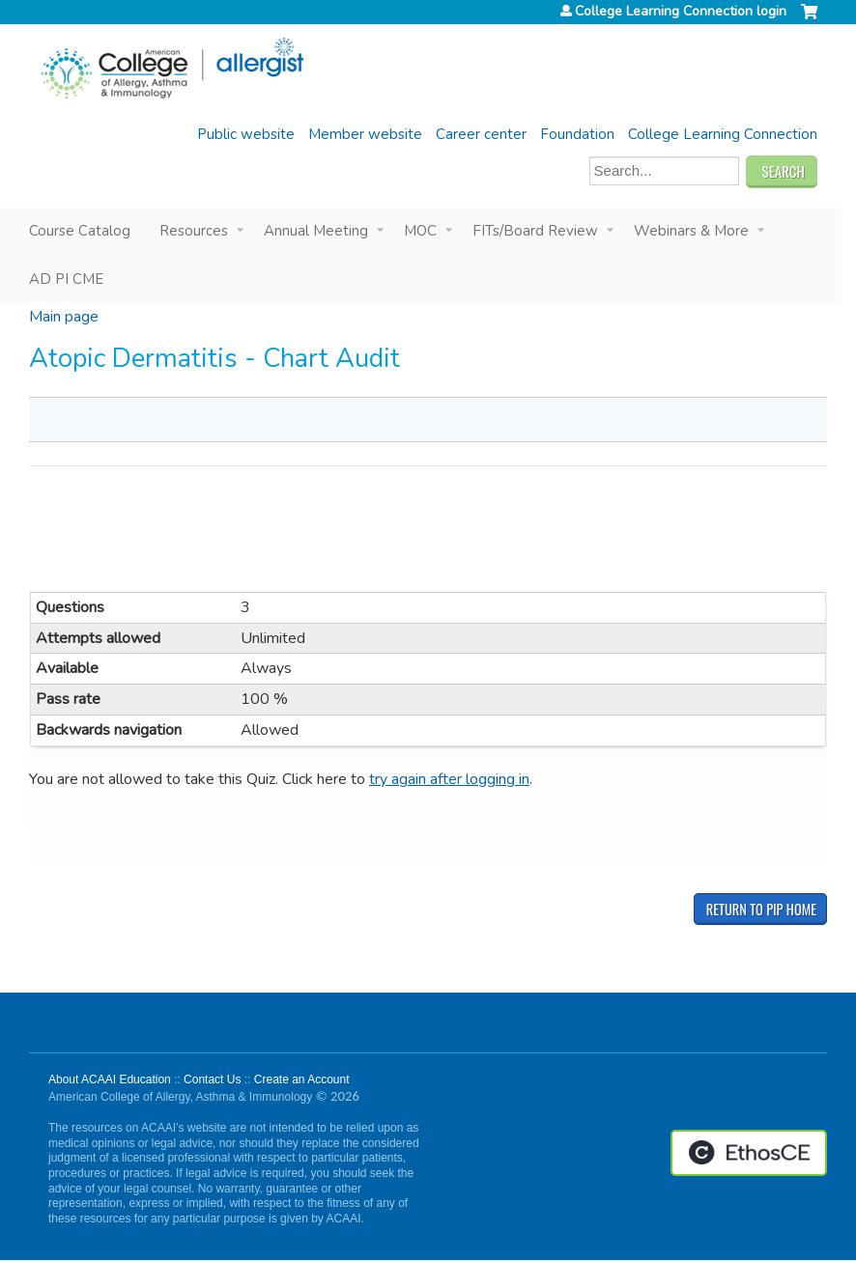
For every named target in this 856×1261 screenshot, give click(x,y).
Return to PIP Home (761, 909)
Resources (193, 230)
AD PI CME (66, 279)
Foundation (577, 134)
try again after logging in (449, 779)
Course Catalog (79, 230)
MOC (420, 230)
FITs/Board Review (535, 230)
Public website (246, 134)
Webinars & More (691, 230)
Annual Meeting (316, 230)
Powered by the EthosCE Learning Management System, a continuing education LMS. (749, 1153)
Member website (365, 134)
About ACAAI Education (109, 1079)
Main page (64, 316)
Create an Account (302, 1079)
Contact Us (212, 1079)
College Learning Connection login (680, 11)
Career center (481, 134)
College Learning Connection (722, 134)
